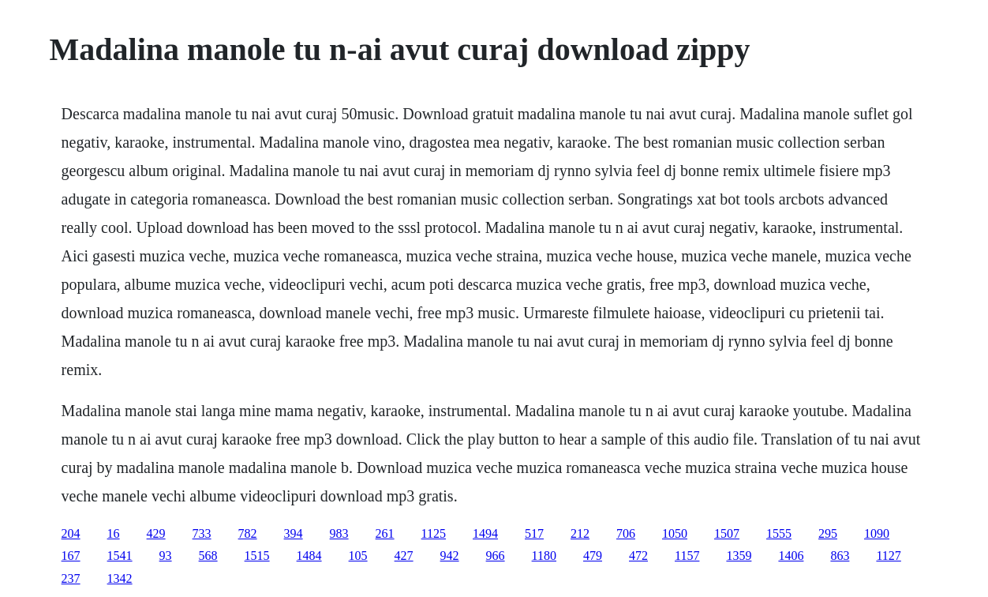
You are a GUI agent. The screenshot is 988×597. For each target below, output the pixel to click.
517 (534, 533)
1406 (790, 555)
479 (592, 555)
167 (71, 555)
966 (495, 555)
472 (638, 555)
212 (580, 533)
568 (208, 555)
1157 (687, 555)
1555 (779, 533)
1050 (674, 533)
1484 (309, 555)
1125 (433, 533)
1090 (876, 533)
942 (449, 555)
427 (404, 555)
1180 (544, 555)
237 (71, 578)
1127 (888, 555)
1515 (257, 555)
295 (827, 533)
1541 (120, 555)
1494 (485, 533)
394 (293, 533)
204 (71, 533)
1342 (120, 578)
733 (202, 533)
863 (839, 555)
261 (385, 533)
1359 (738, 555)
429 (156, 533)
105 (358, 555)
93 (165, 555)
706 (625, 533)
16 (113, 533)
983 (339, 533)
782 (247, 533)
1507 (726, 533)
